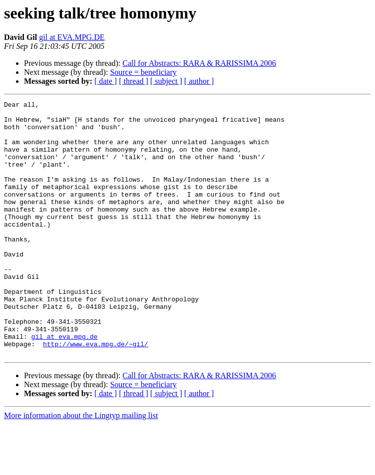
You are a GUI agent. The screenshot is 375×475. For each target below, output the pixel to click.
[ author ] (199, 81)
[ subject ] (166, 81)
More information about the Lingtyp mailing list (81, 466)
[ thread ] (133, 81)
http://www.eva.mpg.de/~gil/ (95, 393)
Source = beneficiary (143, 72)
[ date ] (105, 81)
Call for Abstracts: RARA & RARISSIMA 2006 (199, 63)
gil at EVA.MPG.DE (71, 37)
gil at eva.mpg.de (64, 384)
